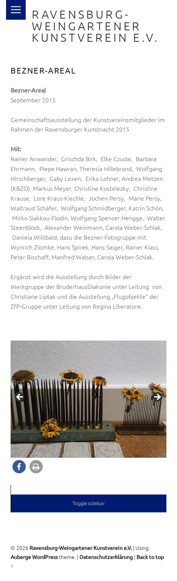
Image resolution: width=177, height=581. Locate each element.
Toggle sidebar (89, 503)
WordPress (45, 556)
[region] (88, 399)
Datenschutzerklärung (106, 556)
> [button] (157, 397)
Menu (16, 10)
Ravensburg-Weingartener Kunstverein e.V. (95, 25)
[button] (19, 466)
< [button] (20, 397)
